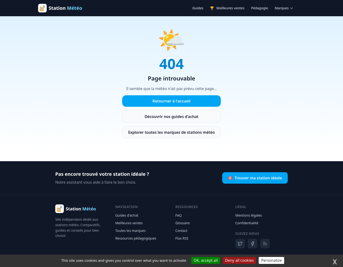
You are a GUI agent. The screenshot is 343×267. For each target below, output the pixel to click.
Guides (197, 8)
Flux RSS (181, 238)
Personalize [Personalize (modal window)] (271, 260)
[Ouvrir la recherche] (301, 8)
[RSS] (265, 243)
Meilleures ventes (227, 8)
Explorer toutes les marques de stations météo (171, 132)
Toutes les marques (130, 230)
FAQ (178, 215)
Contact (181, 230)
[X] (240, 243)
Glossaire (182, 223)
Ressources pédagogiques (135, 238)
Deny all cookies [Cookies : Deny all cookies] (239, 260)
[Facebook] (252, 243)
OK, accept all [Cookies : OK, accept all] (206, 260)
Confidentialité (246, 223)
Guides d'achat (126, 215)
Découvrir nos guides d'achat (171, 116)
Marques (284, 8)
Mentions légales (248, 215)
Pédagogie (259, 8)
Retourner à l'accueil (171, 101)
